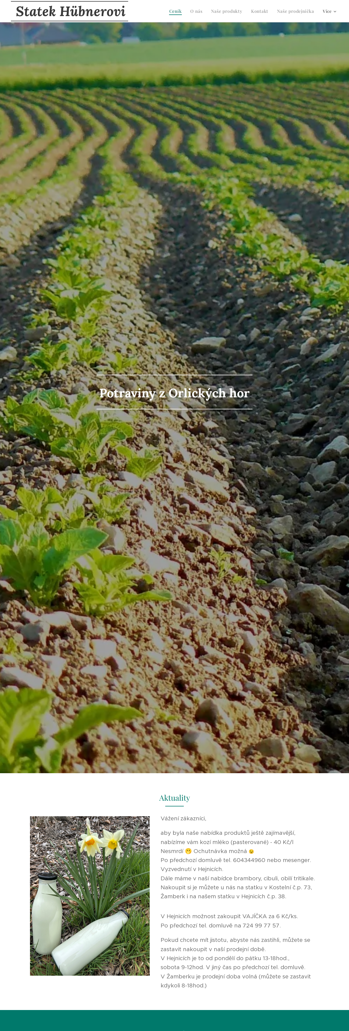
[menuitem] (173, 11)
